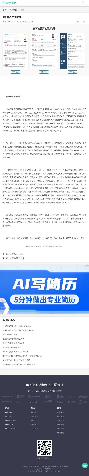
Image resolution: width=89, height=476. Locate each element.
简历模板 (8, 416)
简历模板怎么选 (16, 254)
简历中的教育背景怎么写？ (13, 343)
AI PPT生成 (9, 425)
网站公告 (60, 429)
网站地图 (60, 433)
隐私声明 (60, 425)
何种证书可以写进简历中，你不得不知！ (19, 364)
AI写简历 (8, 412)
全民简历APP (10, 429)
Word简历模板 (10, 420)
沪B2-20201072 (55, 471)
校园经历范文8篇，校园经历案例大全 (18, 326)
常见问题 (34, 429)
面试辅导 (34, 416)
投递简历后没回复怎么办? (13, 339)
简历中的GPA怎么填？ (12, 347)
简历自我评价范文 (17, 258)
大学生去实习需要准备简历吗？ (15, 352)
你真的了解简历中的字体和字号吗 (16, 360)
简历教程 (13, 10)
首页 (4, 10)
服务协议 (60, 420)
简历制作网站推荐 (10, 335)
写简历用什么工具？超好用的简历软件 (18, 330)
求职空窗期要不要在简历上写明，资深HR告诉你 (22, 356)
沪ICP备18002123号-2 (45, 469)
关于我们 (60, 416)
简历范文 (34, 420)
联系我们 (60, 412)
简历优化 (34, 412)
